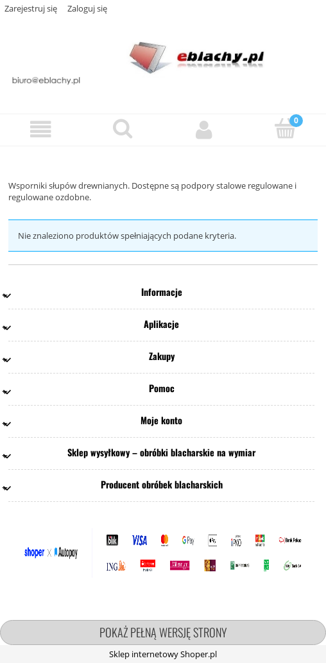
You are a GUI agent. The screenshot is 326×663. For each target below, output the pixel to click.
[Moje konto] (204, 129)
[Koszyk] (285, 128)
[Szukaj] (122, 128)
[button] (41, 129)
